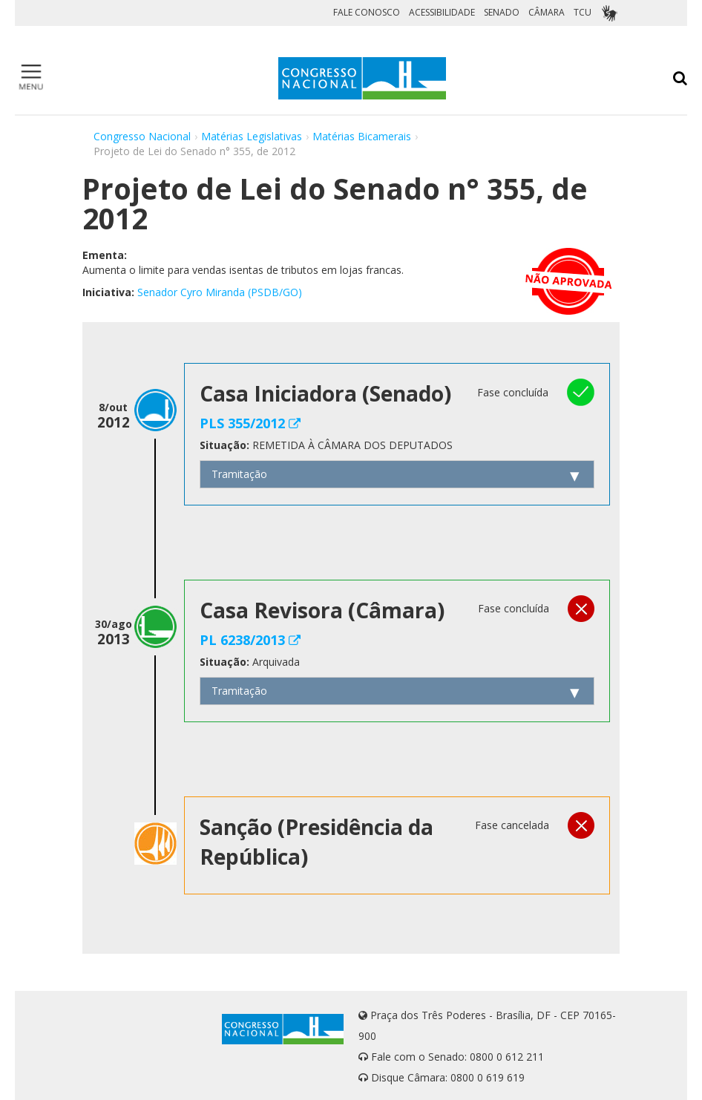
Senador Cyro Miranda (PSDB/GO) (219, 292)
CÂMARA (546, 12)
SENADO (501, 12)
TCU (582, 12)
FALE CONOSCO (366, 12)
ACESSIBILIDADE (442, 12)
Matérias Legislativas (251, 136)
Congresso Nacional (142, 136)
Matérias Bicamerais (361, 136)
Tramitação (239, 474)
